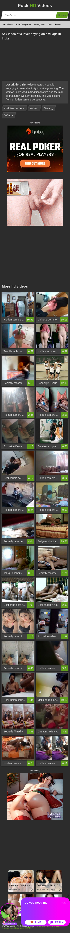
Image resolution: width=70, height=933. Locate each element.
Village (9, 115)
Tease (58, 24)
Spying (49, 108)
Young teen (39, 24)
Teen (49, 24)
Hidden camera (14, 108)
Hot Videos (8, 24)
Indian (34, 108)
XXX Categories (24, 24)
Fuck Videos (35, 5)
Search (62, 15)
